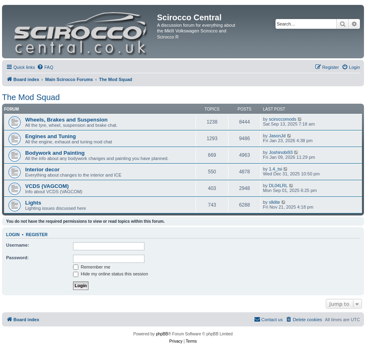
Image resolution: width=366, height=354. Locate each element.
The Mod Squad (31, 97)
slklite (274, 202)
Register (37, 234)
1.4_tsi (275, 168)
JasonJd (277, 135)
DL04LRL (278, 185)
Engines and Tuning (50, 136)
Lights (33, 203)
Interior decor (42, 169)
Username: (17, 245)
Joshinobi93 (281, 152)
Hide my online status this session (110, 273)
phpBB (162, 334)
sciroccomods (282, 119)
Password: (17, 257)
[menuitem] (45, 67)
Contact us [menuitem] (268, 319)
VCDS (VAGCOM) (47, 186)
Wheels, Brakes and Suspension (66, 120)
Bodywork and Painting (55, 153)
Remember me (91, 266)
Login (12, 234)
